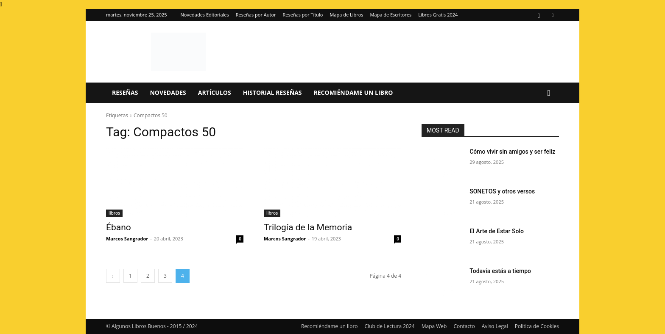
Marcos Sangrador (127, 238)
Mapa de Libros (346, 14)
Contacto (464, 326)
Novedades (168, 92)
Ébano (118, 227)
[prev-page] (113, 276)
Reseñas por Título (303, 14)
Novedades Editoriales (205, 14)
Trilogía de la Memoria (308, 227)
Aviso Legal (495, 326)
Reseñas (125, 92)
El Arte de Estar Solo (496, 231)
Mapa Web (434, 326)
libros (114, 213)
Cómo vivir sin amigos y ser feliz (512, 151)
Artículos (214, 92)
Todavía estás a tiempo (500, 271)
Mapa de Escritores (391, 14)
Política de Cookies (537, 326)
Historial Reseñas (272, 92)
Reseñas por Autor (256, 14)
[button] (549, 93)
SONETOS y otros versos (502, 191)
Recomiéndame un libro (353, 92)
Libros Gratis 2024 (438, 14)
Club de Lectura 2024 (390, 326)
